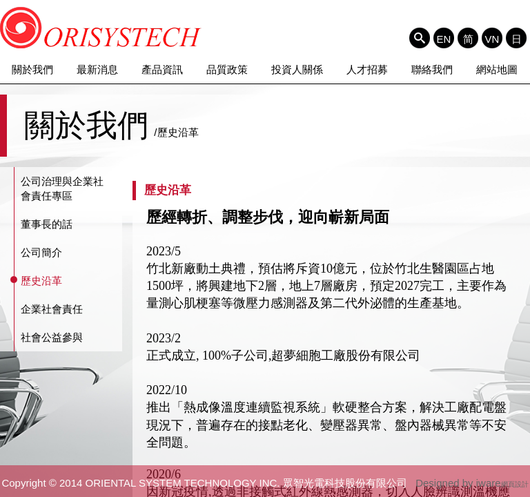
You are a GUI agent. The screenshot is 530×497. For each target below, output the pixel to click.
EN (444, 38)
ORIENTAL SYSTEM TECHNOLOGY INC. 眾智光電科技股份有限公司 (101, 27)
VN (492, 38)
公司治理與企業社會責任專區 (62, 188)
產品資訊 (162, 69)
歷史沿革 (41, 280)
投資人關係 (297, 69)
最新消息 (97, 69)
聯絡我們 (432, 69)
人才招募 (367, 69)
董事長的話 (46, 224)
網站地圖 (497, 69)
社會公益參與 (52, 337)
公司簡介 (41, 252)
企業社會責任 (52, 309)
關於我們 (32, 69)
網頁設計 (515, 484)
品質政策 (227, 69)
